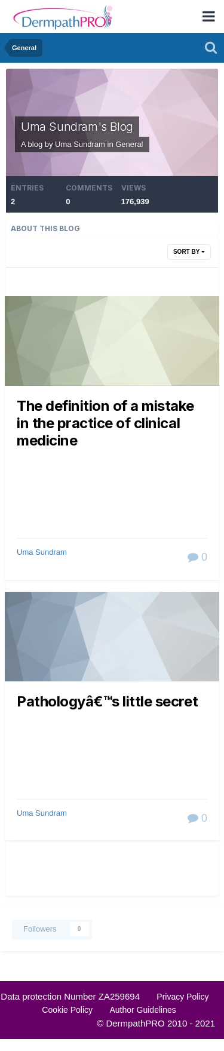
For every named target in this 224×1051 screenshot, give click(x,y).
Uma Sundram (42, 552)
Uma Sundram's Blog (77, 127)
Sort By (189, 251)
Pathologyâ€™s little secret (107, 701)
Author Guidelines (142, 1010)
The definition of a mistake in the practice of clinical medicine (105, 423)
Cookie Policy (67, 1010)
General (129, 144)
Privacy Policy (182, 996)
